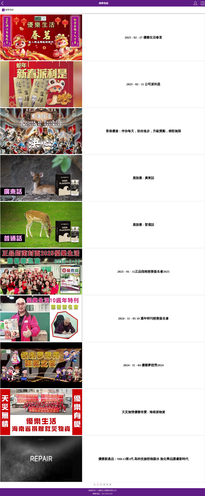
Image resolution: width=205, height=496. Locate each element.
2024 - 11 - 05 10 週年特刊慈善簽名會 (143, 318)
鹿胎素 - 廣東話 (143, 178)
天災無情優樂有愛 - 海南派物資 (143, 412)
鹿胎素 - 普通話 (143, 224)
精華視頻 (8, 10)
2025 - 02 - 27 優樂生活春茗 (143, 37)
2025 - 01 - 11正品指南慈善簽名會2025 (143, 271)
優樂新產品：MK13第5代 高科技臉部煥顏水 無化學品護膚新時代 (143, 459)
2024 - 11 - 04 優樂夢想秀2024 (143, 365)
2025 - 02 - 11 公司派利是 (143, 84)
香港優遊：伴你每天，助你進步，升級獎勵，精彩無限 (143, 131)
